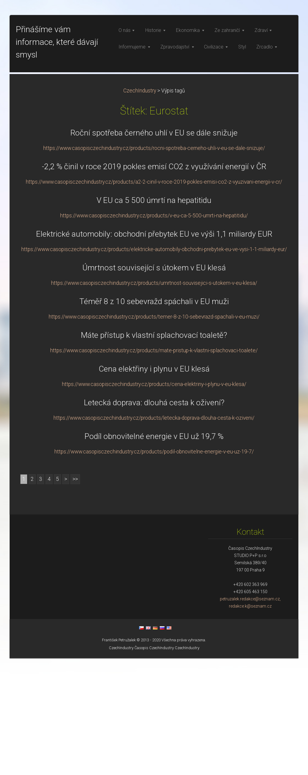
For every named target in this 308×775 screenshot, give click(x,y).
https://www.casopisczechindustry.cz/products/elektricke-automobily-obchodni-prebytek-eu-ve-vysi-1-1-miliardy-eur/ (154, 366)
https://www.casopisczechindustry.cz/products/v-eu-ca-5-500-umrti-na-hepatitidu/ (154, 332)
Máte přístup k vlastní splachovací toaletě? (154, 451)
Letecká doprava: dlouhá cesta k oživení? (154, 519)
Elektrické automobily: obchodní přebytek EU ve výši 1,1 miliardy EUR (154, 350)
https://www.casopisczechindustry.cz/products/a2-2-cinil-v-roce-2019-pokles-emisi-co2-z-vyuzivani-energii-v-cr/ (154, 299)
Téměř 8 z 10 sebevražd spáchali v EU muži (154, 418)
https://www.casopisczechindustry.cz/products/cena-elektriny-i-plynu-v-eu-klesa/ (154, 501)
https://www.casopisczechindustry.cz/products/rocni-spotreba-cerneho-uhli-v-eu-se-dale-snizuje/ (154, 265)
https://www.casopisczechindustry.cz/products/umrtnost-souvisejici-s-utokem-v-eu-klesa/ (154, 400)
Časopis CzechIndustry (154, 764)
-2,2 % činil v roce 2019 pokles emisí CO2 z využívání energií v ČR (154, 283)
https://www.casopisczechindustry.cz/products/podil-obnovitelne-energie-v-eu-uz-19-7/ (154, 568)
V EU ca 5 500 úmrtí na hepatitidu (154, 317)
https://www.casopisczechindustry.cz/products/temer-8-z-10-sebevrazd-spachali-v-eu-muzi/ (154, 434)
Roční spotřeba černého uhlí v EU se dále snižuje (154, 249)
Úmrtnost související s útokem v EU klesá (154, 384)
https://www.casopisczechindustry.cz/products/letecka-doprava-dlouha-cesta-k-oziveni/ (154, 535)
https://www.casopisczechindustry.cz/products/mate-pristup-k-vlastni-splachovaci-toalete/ (154, 467)
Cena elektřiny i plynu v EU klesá (154, 485)
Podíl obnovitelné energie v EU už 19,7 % (154, 553)
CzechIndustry (139, 207)
